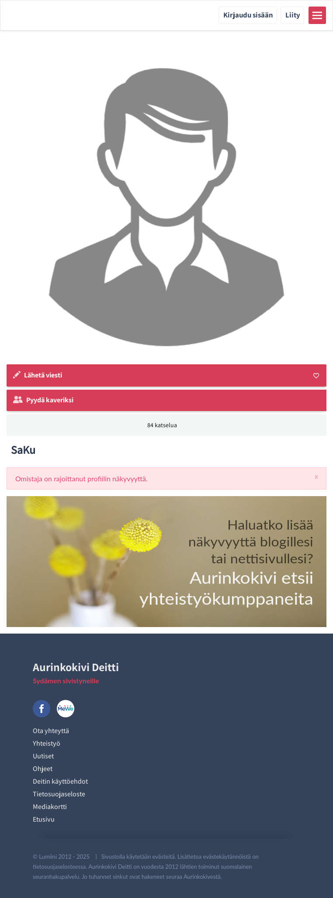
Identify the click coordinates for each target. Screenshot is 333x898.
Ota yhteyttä (51, 730)
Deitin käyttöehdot (60, 781)
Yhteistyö (46, 743)
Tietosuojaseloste (59, 794)
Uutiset (43, 756)
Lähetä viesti (43, 375)
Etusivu (44, 819)
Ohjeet (42, 768)
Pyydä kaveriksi (49, 399)
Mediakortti (50, 806)
